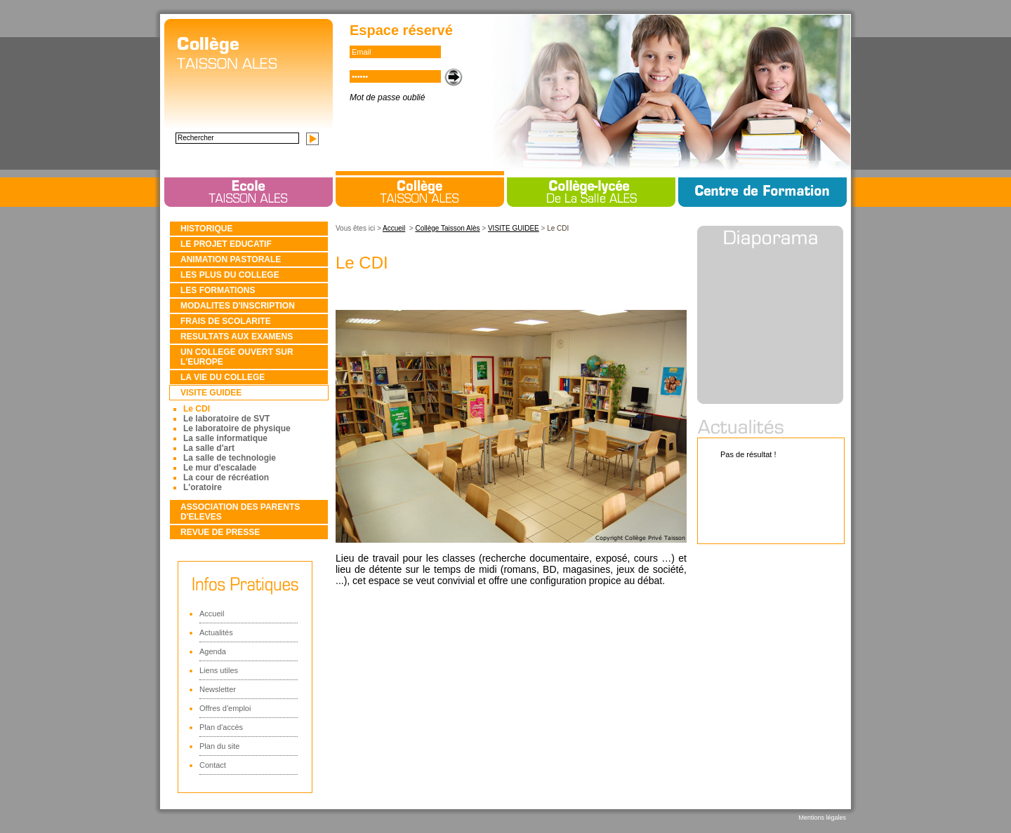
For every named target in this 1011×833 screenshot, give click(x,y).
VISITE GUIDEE (211, 393)
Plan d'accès (221, 727)
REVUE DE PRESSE (220, 532)
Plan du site (219, 746)
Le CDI (196, 409)
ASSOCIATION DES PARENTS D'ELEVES (240, 512)
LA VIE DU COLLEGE (222, 377)
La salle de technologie (229, 458)
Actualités (216, 632)
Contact (212, 765)
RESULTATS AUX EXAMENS (236, 336)
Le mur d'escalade (219, 468)
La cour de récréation (226, 477)
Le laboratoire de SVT (226, 419)
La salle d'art (208, 448)
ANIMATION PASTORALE (230, 259)
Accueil (211, 613)
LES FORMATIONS (217, 290)
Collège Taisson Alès (447, 228)
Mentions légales (822, 817)
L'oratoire (202, 487)
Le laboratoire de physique (237, 428)
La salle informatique (225, 438)
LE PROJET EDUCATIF (226, 244)
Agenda (212, 651)
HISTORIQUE (206, 228)
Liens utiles (218, 670)
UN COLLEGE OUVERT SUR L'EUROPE (236, 357)
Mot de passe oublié (387, 97)
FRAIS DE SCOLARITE (225, 321)
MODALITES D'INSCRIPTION (237, 306)
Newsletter (217, 689)
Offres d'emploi (225, 708)
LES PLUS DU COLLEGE (229, 275)
